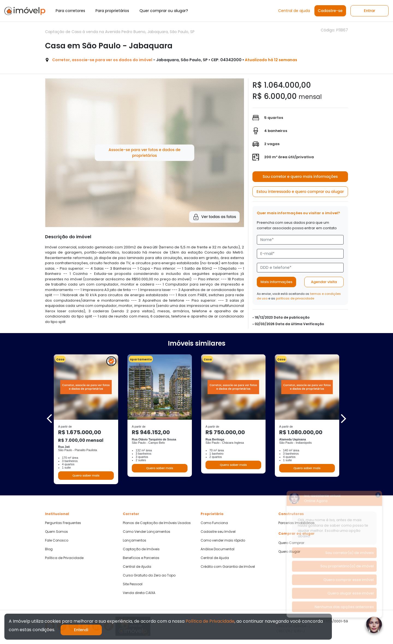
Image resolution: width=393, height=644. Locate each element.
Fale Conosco (56, 540)
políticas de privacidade (295, 298)
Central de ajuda (294, 10)
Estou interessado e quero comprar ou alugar (300, 191)
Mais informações (277, 281)
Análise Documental (217, 549)
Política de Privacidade (64, 558)
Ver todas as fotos (214, 217)
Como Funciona (214, 523)
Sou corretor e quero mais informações (300, 176)
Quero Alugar (289, 551)
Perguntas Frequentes (63, 523)
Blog (49, 549)
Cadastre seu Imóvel (218, 531)
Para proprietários (112, 10)
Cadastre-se (330, 10)
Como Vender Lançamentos (146, 531)
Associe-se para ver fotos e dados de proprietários (144, 152)
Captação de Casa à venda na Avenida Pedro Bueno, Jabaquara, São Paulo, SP (120, 31)
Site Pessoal (132, 584)
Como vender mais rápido (223, 540)
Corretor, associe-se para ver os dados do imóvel (102, 60)
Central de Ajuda (137, 566)
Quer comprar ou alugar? (163, 10)
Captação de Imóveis (141, 549)
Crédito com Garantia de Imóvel (228, 566)
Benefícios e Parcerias (141, 558)
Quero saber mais (85, 475)
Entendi (81, 630)
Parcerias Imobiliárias (296, 523)
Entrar (369, 10)
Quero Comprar (291, 543)
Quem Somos (56, 531)
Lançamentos (134, 540)
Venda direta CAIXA (139, 593)
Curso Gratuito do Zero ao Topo (149, 575)
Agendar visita (324, 281)
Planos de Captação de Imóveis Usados (157, 523)
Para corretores (70, 10)
